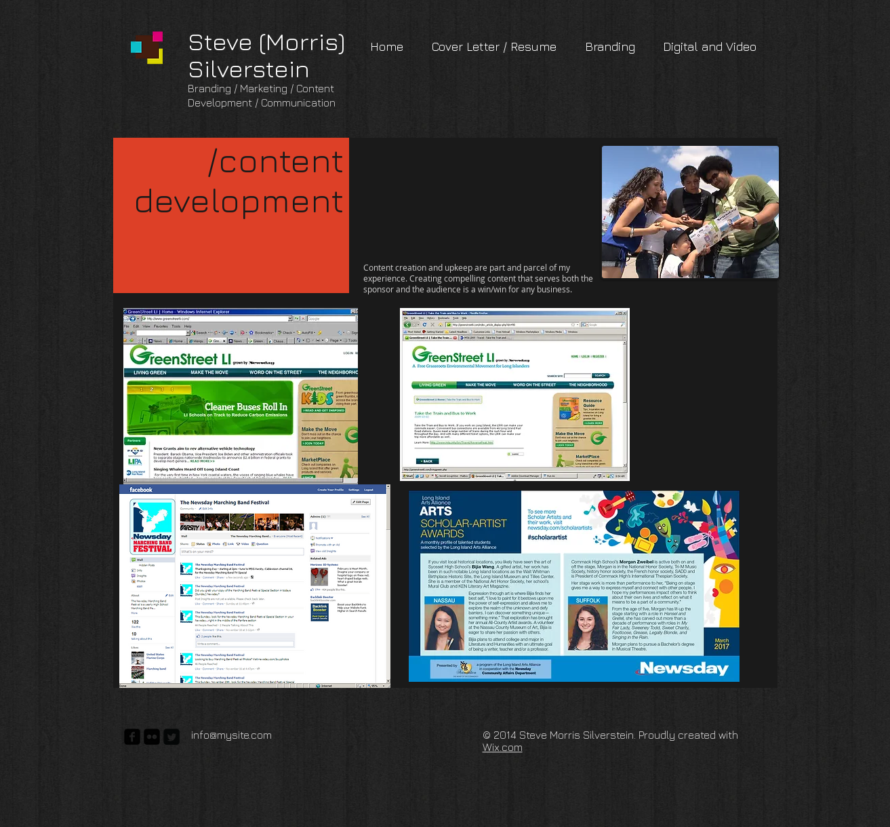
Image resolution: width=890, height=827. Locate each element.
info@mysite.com (231, 735)
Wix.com (503, 747)
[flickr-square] (152, 737)
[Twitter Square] (171, 737)
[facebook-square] (132, 737)
